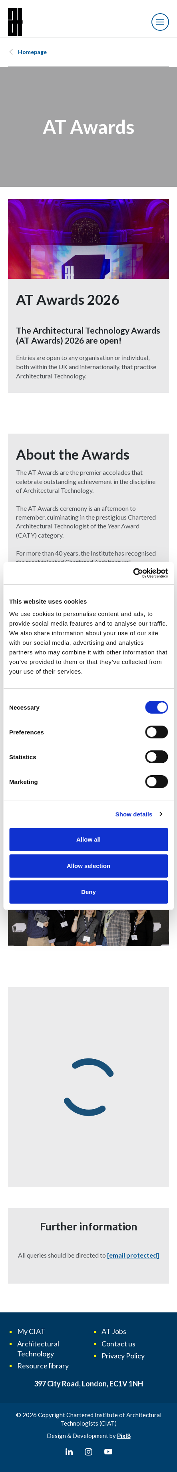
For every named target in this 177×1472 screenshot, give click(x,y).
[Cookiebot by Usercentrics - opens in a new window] (133, 573)
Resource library (43, 1365)
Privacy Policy (123, 1355)
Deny (88, 891)
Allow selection (88, 865)
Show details (134, 814)
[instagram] (89, 1452)
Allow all (88, 839)
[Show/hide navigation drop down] (160, 22)
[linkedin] (69, 1452)
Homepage (32, 51)
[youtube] (108, 1452)
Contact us (118, 1343)
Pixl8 (124, 1435)
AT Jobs (113, 1331)
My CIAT (31, 1331)
